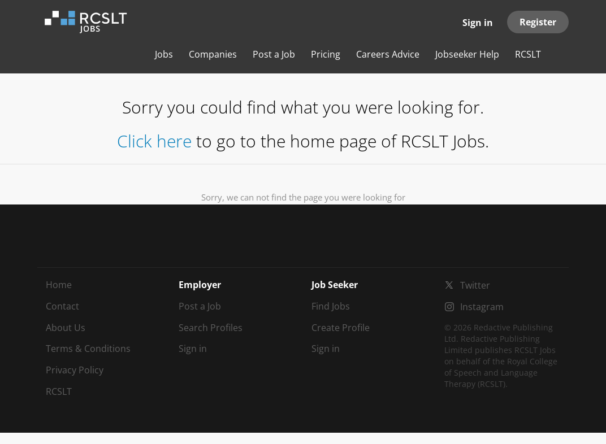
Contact (62, 306)
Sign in (477, 22)
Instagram (482, 307)
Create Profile (340, 327)
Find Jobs (330, 306)
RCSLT (59, 391)
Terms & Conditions (88, 348)
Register (538, 22)
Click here (154, 141)
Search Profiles (211, 327)
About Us (65, 327)
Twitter (475, 285)
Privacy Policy (74, 370)
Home (59, 284)
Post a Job (200, 306)
